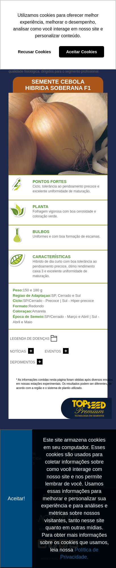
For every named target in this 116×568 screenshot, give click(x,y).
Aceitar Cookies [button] (81, 52)
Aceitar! (16, 498)
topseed (86, 408)
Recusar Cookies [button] (34, 52)
